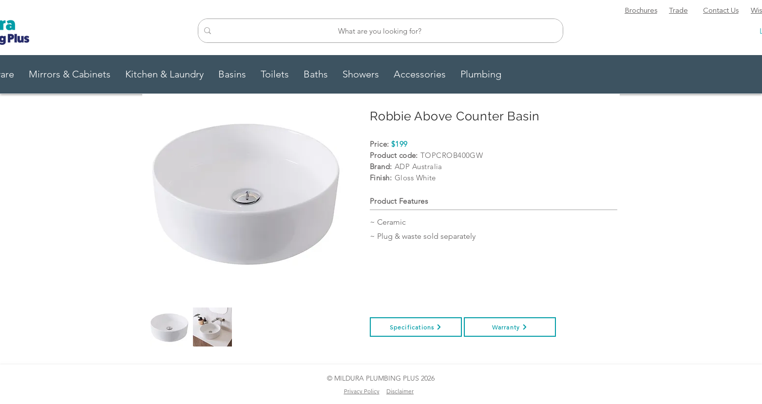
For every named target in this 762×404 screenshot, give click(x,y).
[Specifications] (416, 327)
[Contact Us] (720, 11)
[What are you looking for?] (379, 30)
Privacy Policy (362, 391)
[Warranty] (510, 327)
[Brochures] (640, 11)
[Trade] (678, 11)
